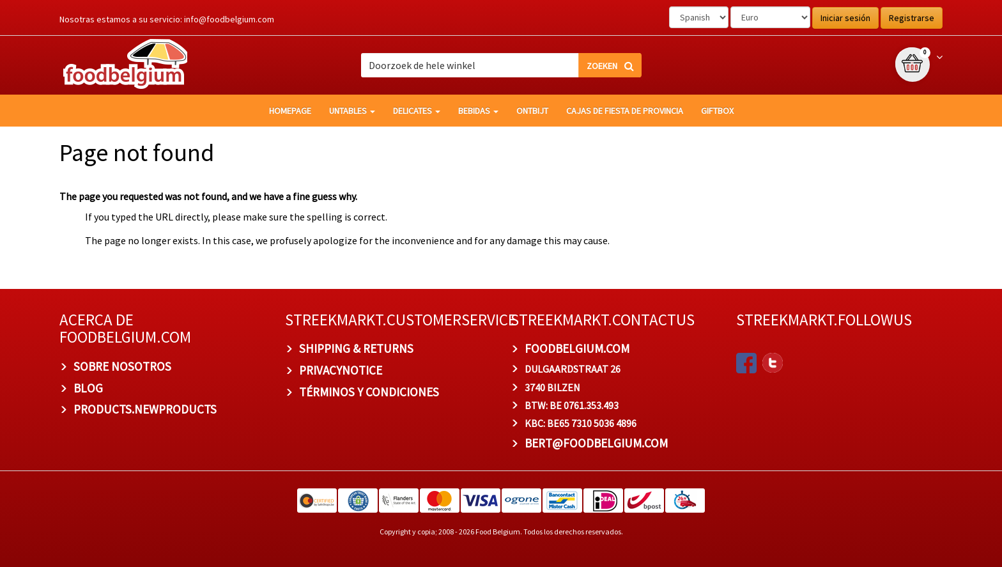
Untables (352, 110)
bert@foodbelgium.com (596, 443)
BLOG (88, 388)
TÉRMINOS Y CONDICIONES (369, 392)
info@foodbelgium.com (229, 19)
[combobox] (501, 65)
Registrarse (911, 18)
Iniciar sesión (845, 18)
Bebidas (478, 110)
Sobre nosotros (122, 366)
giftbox (717, 110)
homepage (290, 110)
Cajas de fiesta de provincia (624, 110)
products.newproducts (145, 409)
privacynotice (340, 370)
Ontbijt (532, 110)
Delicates (416, 110)
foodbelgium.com (577, 348)
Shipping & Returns (356, 348)
